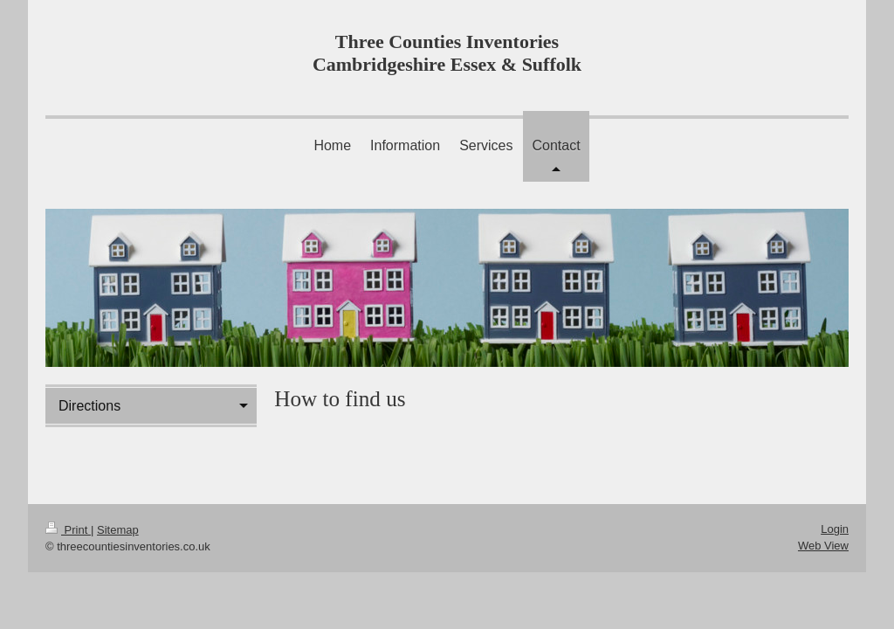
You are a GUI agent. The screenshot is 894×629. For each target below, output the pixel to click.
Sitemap (118, 529)
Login (835, 529)
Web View (823, 545)
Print (68, 529)
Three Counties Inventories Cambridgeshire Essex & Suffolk (447, 53)
